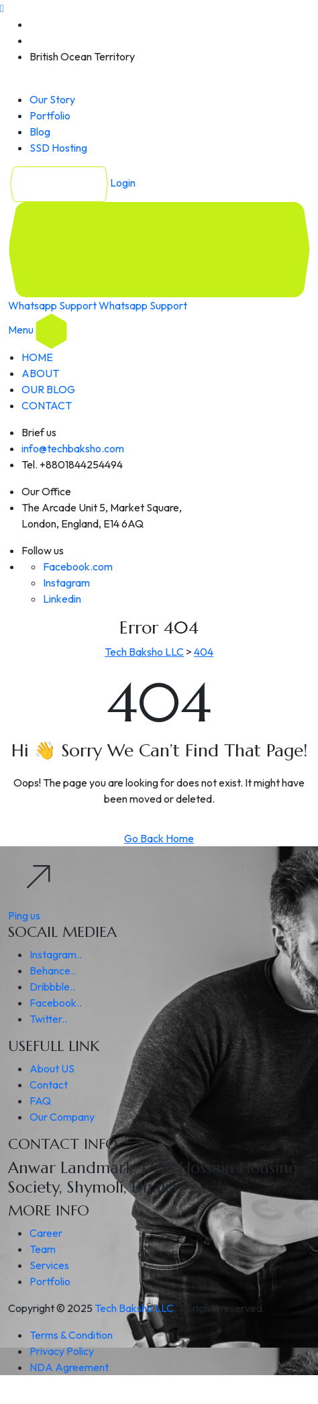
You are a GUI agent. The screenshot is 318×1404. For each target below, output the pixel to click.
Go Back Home (159, 838)
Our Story (52, 99)
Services (49, 1265)
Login (72, 182)
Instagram (66, 582)
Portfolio (50, 115)
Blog (40, 131)
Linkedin (62, 598)
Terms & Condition (71, 1335)
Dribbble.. (52, 986)
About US (52, 1068)
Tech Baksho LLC (134, 1308)
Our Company (62, 1116)
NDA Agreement (69, 1367)
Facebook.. (56, 1002)
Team (43, 1249)
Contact (49, 1084)
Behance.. (53, 970)
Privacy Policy (62, 1351)
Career (46, 1233)
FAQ (40, 1100)
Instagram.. (56, 954)
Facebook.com (78, 566)
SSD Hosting (58, 147)
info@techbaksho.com (72, 448)
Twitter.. (48, 1018)
